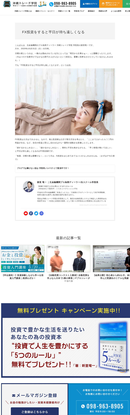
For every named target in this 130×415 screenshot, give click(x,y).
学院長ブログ (79, 11)
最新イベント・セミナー (45, 11)
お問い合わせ (119, 385)
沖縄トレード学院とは (23, 11)
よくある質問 (116, 11)
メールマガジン (103, 402)
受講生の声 (103, 11)
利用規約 (118, 391)
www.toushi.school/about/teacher (93, 205)
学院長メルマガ (46, 168)
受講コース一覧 (64, 11)
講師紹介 (91, 11)
